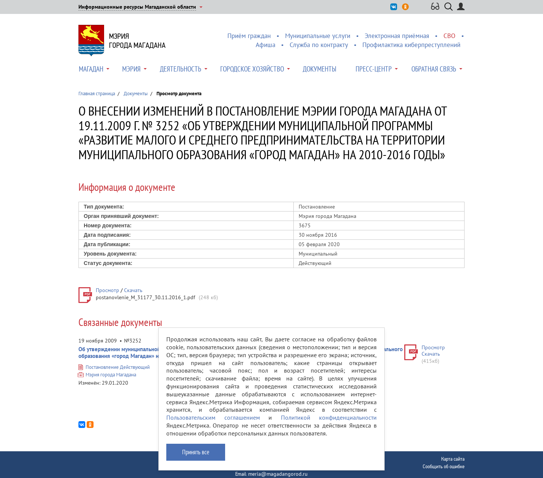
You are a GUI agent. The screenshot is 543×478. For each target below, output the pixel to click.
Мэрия (131, 68)
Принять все (195, 452)
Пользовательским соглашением (213, 417)
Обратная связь (433, 68)
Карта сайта (453, 459)
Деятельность (180, 68)
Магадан (91, 68)
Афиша (265, 45)
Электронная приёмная (397, 36)
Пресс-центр (374, 68)
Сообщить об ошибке (444, 466)
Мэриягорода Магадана (137, 40)
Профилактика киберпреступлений (411, 45)
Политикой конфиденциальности (329, 417)
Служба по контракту (319, 45)
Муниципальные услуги (317, 36)
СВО (449, 36)
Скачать (133, 290)
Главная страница (96, 93)
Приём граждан (249, 36)
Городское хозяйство (252, 68)
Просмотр (107, 290)
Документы (319, 68)
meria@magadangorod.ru (278, 473)
